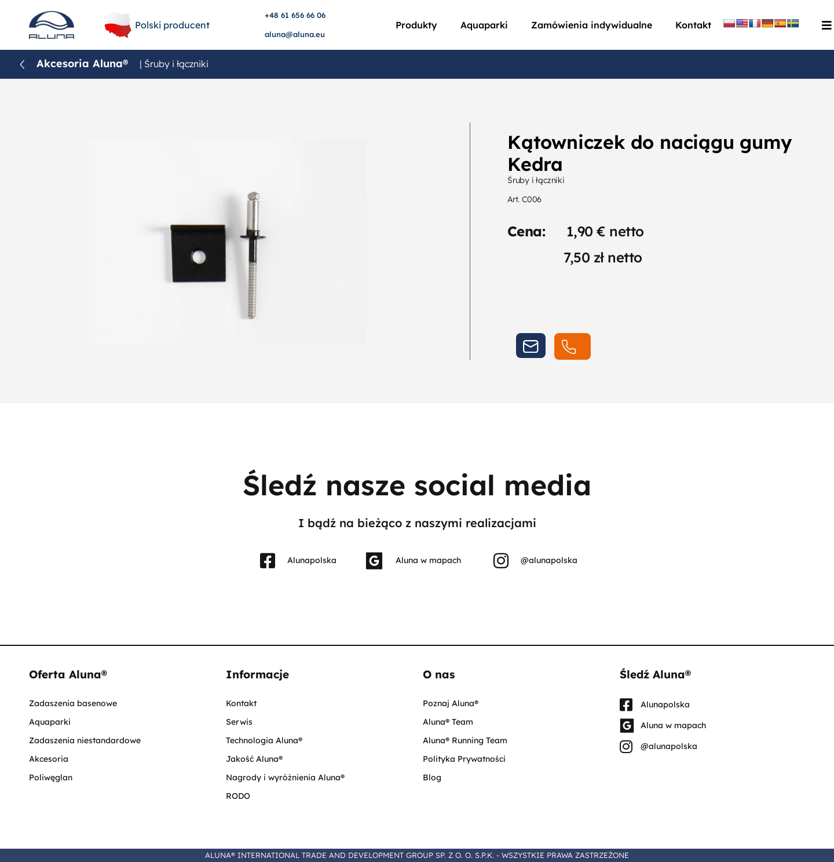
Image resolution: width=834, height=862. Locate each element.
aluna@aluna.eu (295, 34)
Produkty (416, 25)
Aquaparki (484, 25)
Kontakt (693, 25)
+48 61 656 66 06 (295, 15)
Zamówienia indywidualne (591, 25)
